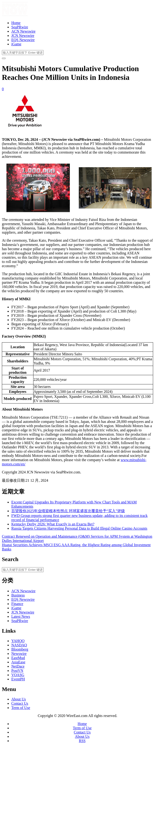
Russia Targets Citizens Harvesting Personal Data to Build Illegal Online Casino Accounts (79, 528)
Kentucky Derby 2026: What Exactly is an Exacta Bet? (52, 524)
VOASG (17, 675)
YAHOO (17, 641)
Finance (17, 604)
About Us (18, 699)
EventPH (18, 679)
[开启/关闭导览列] (4, 58)
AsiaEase (18, 662)
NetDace (17, 666)
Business (18, 595)
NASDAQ (19, 645)
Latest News (20, 616)
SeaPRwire (19, 27)
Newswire (19, 654)
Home (15, 23)
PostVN (17, 671)
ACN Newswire (23, 31)
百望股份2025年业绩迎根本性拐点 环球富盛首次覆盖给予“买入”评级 (68, 511)
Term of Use (20, 708)
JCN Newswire (22, 36)
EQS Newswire (23, 40)
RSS (82, 741)
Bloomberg (19, 649)
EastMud (18, 658)
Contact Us (19, 703)
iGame (16, 44)
